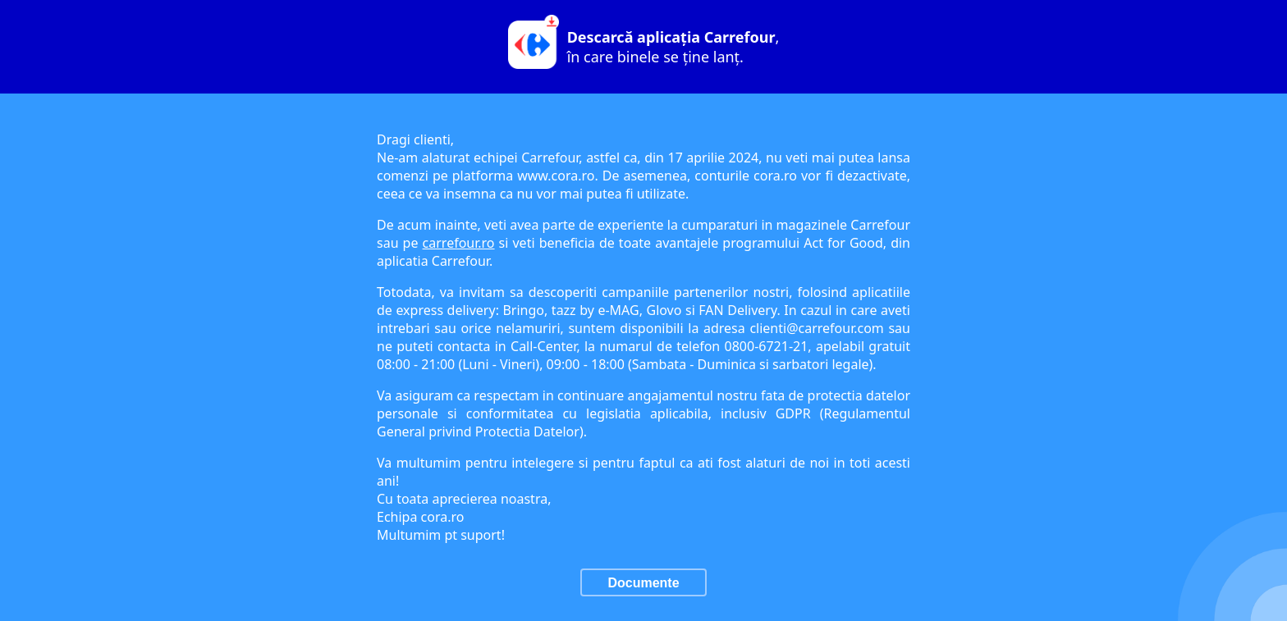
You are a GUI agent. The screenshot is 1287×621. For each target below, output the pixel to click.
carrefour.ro (459, 243)
